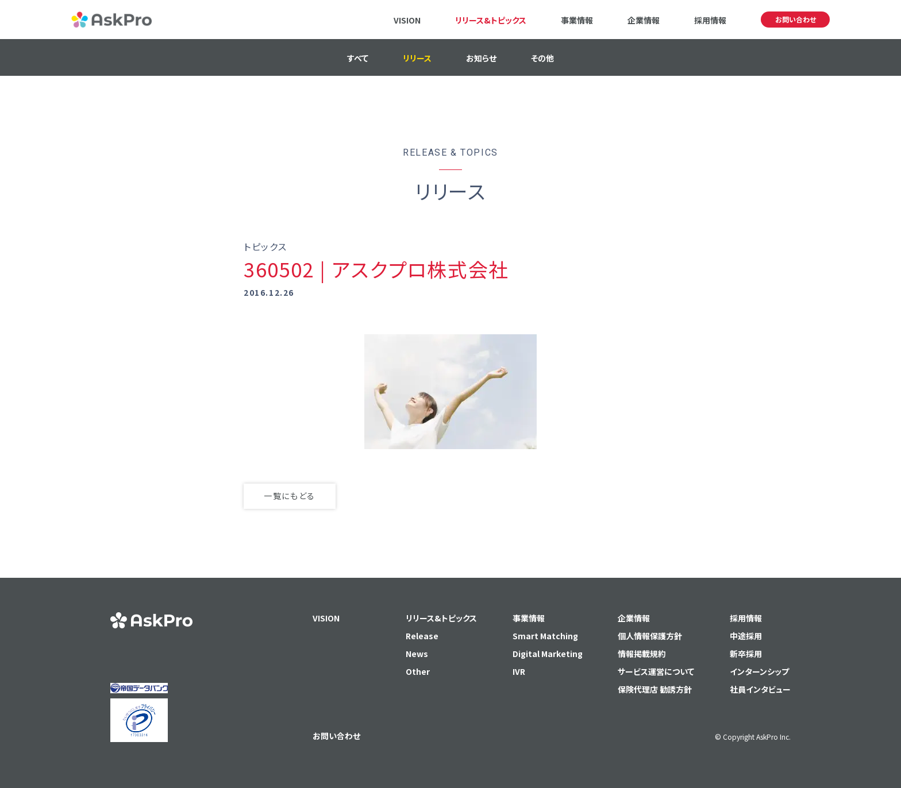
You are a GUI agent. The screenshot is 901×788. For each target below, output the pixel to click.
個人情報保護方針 (650, 636)
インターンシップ (759, 671)
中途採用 (746, 636)
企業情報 (643, 20)
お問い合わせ (795, 19)
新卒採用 (746, 653)
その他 (542, 58)
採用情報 (710, 20)
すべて (357, 58)
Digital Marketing (548, 653)
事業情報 (577, 20)
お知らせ (481, 58)
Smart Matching (545, 636)
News (417, 653)
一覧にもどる (289, 495)
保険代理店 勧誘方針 (655, 689)
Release (422, 636)
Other (418, 671)
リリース (417, 58)
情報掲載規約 (642, 653)
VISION (407, 20)
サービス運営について (656, 671)
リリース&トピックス (490, 20)
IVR (519, 671)
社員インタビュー (760, 689)
